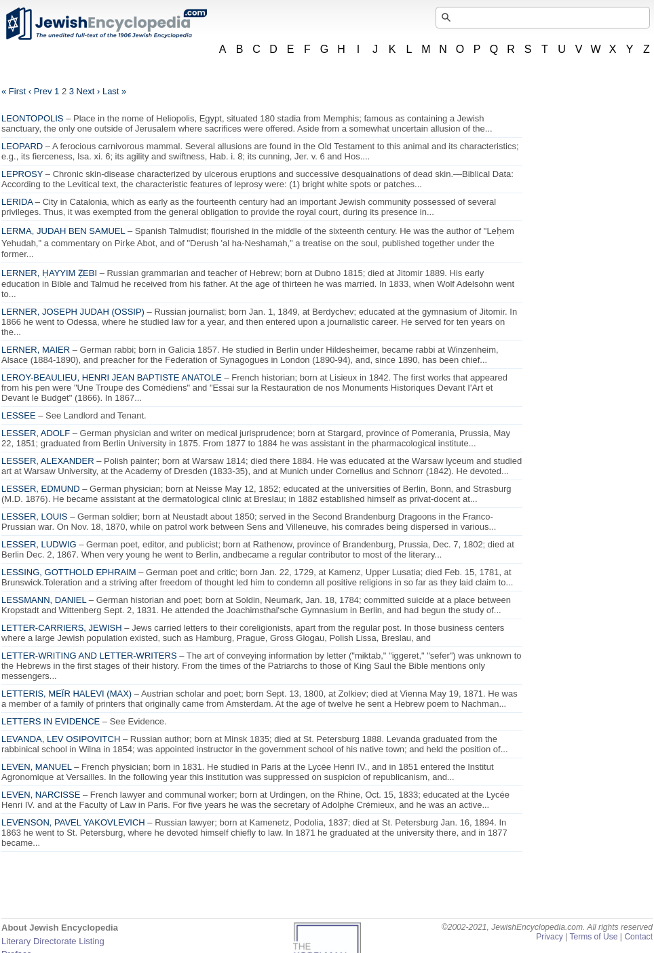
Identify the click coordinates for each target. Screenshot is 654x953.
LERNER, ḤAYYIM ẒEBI (49, 273)
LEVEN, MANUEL (36, 767)
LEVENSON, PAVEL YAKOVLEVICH (73, 822)
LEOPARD (22, 146)
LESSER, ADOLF (35, 433)
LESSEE (18, 415)
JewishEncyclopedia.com (106, 24)
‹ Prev (40, 91)
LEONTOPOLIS (32, 118)
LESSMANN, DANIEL (43, 600)
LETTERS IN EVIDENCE (50, 721)
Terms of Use (593, 936)
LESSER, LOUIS (34, 516)
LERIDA (17, 202)
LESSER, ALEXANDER (47, 461)
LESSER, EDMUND (40, 489)
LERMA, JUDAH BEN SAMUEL (63, 231)
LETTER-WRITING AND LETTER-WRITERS (89, 655)
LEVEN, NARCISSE (40, 795)
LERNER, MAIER (35, 350)
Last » (114, 91)
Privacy (549, 936)
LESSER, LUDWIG (39, 544)
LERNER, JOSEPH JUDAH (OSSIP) (73, 312)
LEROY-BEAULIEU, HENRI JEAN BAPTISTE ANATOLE (111, 377)
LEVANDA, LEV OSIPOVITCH (60, 739)
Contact (638, 936)
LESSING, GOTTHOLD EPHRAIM (68, 572)
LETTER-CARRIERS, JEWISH (61, 628)
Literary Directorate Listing (52, 941)
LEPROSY (22, 174)
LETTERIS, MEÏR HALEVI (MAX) (66, 693)
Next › (88, 91)
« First (13, 91)
